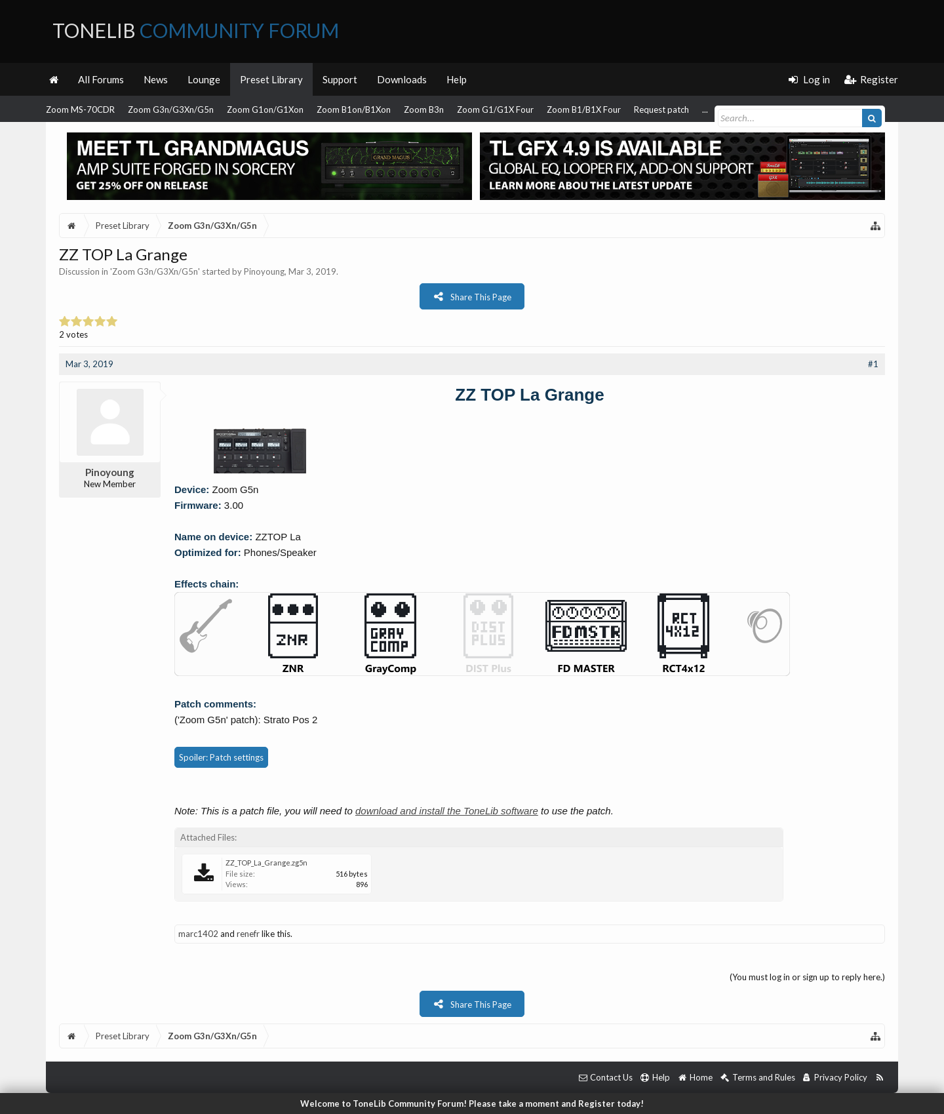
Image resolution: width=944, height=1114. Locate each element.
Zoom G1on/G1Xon (265, 109)
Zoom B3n (424, 109)
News (156, 79)
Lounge (203, 79)
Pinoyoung (264, 271)
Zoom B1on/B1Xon (354, 109)
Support (340, 79)
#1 (873, 364)
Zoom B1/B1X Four (584, 109)
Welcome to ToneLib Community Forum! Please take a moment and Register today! (472, 1103)
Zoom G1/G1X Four (495, 109)
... (705, 109)
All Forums (101, 79)
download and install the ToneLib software (446, 810)
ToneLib (195, 30)
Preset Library (271, 79)
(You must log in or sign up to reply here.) (807, 977)
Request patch (661, 109)
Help (456, 79)
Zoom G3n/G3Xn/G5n (171, 109)
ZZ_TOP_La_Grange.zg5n (266, 862)
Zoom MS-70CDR (80, 109)
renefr (248, 933)
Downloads (402, 79)
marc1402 (198, 933)
